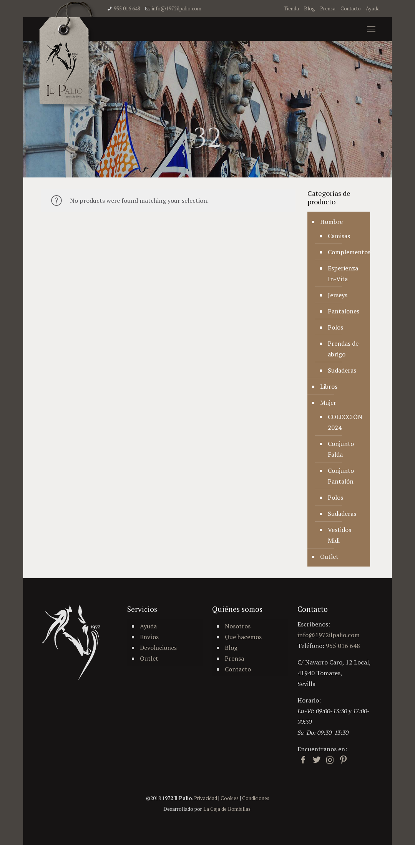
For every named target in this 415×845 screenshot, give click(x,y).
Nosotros (238, 626)
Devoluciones (158, 647)
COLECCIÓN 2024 (345, 422)
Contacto (350, 8)
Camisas (339, 236)
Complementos (345, 252)
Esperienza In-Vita (343, 273)
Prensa (327, 8)
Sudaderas (342, 370)
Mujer (328, 402)
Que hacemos (243, 637)
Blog (309, 8)
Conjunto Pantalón (341, 475)
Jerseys (337, 295)
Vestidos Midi (339, 535)
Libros (328, 386)
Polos (335, 327)
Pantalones (343, 311)
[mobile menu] (371, 28)
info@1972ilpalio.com (176, 8)
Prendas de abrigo (343, 348)
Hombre (331, 221)
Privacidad (205, 798)
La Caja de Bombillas (227, 808)
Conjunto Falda (341, 449)
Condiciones (255, 798)
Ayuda (373, 8)
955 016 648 (127, 8)
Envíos (149, 637)
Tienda (291, 8)
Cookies (230, 798)
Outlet (329, 556)
